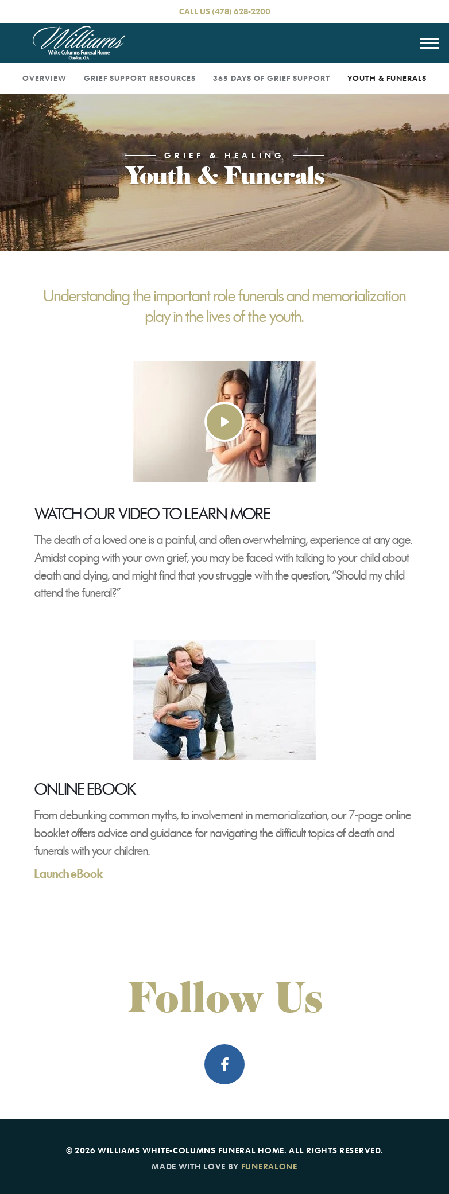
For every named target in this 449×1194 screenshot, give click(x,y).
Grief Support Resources (140, 78)
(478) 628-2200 (241, 11)
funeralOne (269, 1166)
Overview (44, 78)
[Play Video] (224, 422)
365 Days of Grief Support (271, 78)
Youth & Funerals (387, 78)
